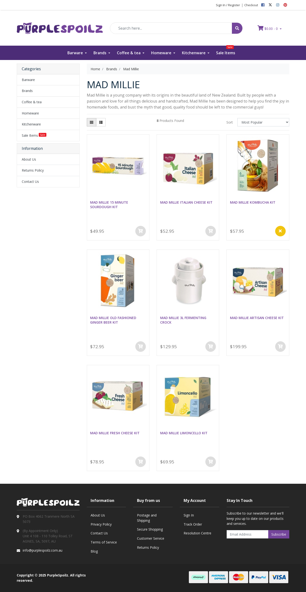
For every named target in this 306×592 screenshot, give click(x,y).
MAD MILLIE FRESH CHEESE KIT (115, 433)
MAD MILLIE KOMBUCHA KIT (252, 202)
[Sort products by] (263, 122)
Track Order (193, 524)
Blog (94, 551)
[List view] (101, 122)
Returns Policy (33, 170)
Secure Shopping (150, 529)
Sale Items (225, 50)
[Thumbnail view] (91, 122)
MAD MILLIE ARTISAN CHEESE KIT (257, 317)
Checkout (251, 5)
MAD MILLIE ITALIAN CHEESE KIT (186, 202)
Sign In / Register (228, 5)
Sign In (189, 515)
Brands (100, 52)
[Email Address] (248, 534)
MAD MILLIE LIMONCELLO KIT (184, 433)
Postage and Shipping (147, 518)
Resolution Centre (197, 533)
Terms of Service (104, 542)
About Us (29, 159)
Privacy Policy (101, 524)
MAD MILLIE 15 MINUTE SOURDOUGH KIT (109, 204)
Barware (75, 52)
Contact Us (30, 181)
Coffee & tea (129, 52)
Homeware (161, 52)
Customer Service (150, 538)
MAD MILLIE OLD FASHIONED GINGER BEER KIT (113, 320)
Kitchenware (194, 52)
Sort (229, 122)
